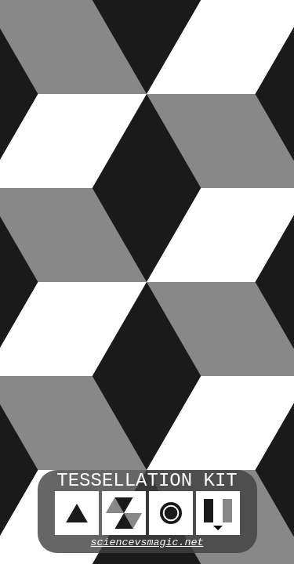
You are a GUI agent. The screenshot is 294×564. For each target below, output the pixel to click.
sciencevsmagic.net (147, 542)
